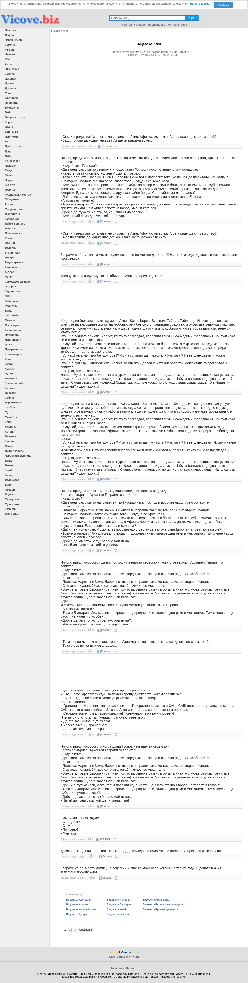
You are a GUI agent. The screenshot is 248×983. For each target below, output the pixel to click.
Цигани (9, 83)
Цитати (130, 968)
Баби (8, 112)
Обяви (9, 175)
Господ (9, 475)
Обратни (10, 392)
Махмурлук (12, 499)
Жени (8, 64)
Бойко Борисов (15, 223)
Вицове (55, 30)
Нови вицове (156, 24)
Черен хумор (13, 39)
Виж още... (12, 513)
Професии (11, 102)
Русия (9, 204)
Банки (9, 465)
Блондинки (12, 107)
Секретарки (12, 325)
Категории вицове (134, 24)
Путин (9, 373)
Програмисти (13, 349)
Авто (8, 141)
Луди (8, 155)
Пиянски (10, 30)
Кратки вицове (177, 24)
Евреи (9, 122)
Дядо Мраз (12, 479)
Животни (11, 228)
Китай (9, 470)
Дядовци (10, 247)
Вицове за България (119, 904)
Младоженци (13, 209)
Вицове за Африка (77, 904)
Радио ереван (14, 262)
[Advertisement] (149, 93)
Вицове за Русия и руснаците (160, 909)
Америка (10, 426)
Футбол (10, 407)
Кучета (9, 441)
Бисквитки (117, 968)
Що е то (10, 184)
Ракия (9, 238)
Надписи (10, 189)
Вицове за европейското (81, 909)
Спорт (9, 446)
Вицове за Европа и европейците (163, 904)
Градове (10, 388)
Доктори (10, 88)
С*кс (8, 59)
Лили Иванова (14, 450)
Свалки (10, 73)
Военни (10, 243)
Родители (11, 305)
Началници (12, 334)
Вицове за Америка (118, 899)
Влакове (10, 436)
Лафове (10, 35)
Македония (12, 199)
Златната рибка (15, 383)
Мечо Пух (11, 417)
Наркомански (13, 402)
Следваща (85, 929)
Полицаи (10, 165)
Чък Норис (12, 68)
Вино (8, 484)
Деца (8, 151)
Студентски (12, 291)
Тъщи (8, 170)
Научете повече (199, 3)
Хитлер (9, 272)
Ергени (9, 359)
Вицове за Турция (77, 914)
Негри (9, 180)
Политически (13, 233)
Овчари (10, 489)
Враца (9, 126)
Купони (10, 431)
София (9, 397)
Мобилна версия (124, 957)
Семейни (10, 44)
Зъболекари (13, 330)
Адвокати (11, 378)
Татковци (11, 267)
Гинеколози (12, 160)
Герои (9, 363)
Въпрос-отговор (15, 117)
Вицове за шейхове (118, 914)
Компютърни (13, 354)
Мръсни (10, 49)
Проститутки (13, 146)
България (11, 97)
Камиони (10, 508)
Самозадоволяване (18, 281)
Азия (65, 30)
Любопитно (12, 214)
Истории (10, 286)
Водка (9, 494)
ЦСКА (8, 344)
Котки (8, 421)
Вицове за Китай (117, 909)
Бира (8, 310)
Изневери (11, 78)
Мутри (9, 412)
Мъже (8, 93)
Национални (13, 339)
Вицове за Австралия (79, 899)
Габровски (12, 218)
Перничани (12, 136)
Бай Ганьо (11, 131)
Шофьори (11, 301)
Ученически (12, 252)
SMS (8, 296)
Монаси (10, 320)
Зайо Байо (12, 315)
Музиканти (12, 504)
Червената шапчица (18, 455)
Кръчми (10, 368)
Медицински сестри (18, 194)
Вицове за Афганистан (156, 899)
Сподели (105, 146)
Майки (9, 276)
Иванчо (10, 54)
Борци (9, 460)
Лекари (9, 257)
